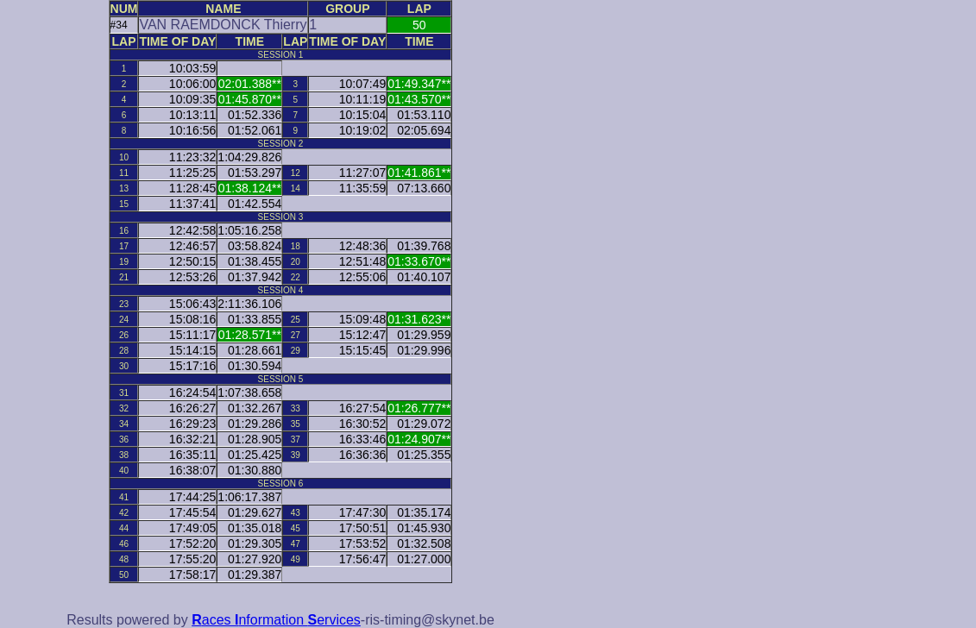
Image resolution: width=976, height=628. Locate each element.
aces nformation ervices (276, 619)
